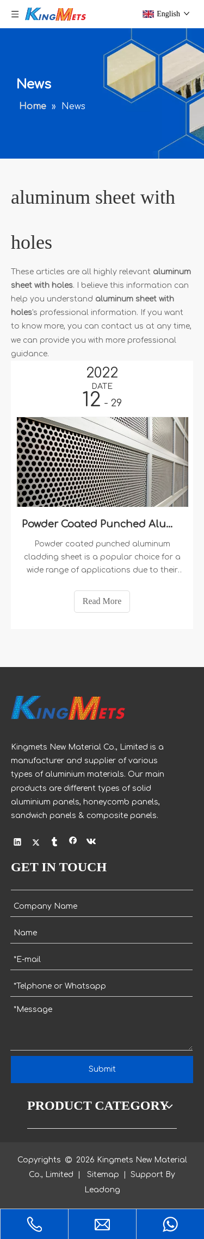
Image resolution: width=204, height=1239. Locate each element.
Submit (102, 1069)
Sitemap (103, 1175)
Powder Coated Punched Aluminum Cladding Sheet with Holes (102, 524)
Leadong (102, 1190)
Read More (102, 601)
